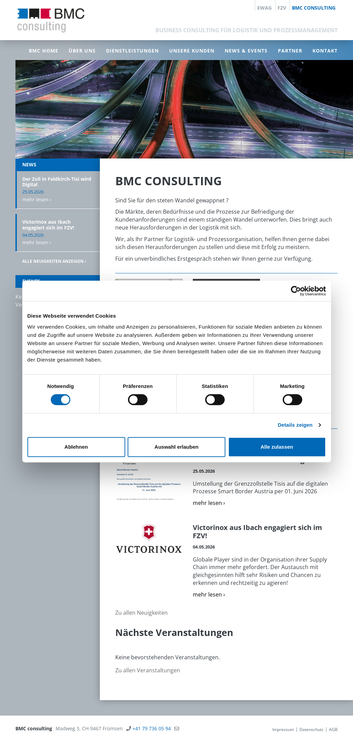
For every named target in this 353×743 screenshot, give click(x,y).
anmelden (261, 729)
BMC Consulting (314, 7)
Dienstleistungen (132, 50)
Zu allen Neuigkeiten (141, 612)
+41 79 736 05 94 (151, 728)
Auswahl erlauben (176, 447)
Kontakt (325, 50)
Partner (290, 50)
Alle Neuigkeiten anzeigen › (54, 261)
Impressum (283, 729)
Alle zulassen (276, 447)
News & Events (246, 50)
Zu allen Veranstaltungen (147, 670)
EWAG (264, 7)
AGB (333, 729)
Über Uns (82, 50)
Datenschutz (311, 729)
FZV (282, 7)
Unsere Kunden (191, 50)
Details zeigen (295, 425)
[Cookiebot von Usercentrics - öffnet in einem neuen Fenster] (296, 291)
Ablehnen (76, 447)
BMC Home (43, 50)
